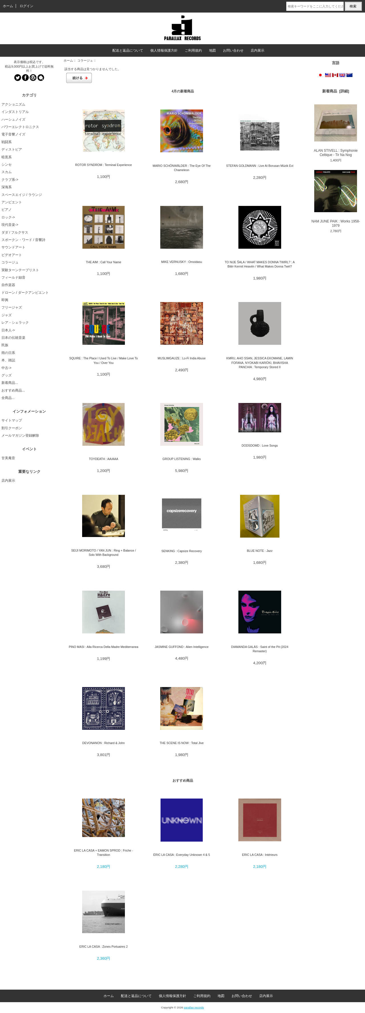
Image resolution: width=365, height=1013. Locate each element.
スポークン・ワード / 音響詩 (23, 240)
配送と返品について (127, 50)
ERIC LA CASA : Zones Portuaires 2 (103, 946)
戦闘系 (6, 142)
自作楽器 (8, 285)
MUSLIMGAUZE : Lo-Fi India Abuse (182, 358)
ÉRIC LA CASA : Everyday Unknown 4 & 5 (181, 854)
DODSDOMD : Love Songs (260, 445)
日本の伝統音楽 (13, 338)
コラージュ (85, 60)
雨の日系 (8, 353)
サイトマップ (11, 420)
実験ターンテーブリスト (20, 270)
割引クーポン (11, 428)
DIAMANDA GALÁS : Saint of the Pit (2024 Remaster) (259, 649)
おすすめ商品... (13, 390)
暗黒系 (6, 157)
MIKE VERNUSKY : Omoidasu (181, 262)
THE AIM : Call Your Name (103, 262)
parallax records (194, 1007)
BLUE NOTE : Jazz (260, 550)
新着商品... (9, 383)
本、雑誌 (8, 360)
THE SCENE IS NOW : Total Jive (182, 743)
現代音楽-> (9, 225)
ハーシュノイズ (13, 119)
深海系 (6, 187)
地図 (212, 50)
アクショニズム (13, 104)
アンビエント (11, 202)
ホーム (8, 6)
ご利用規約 (193, 50)
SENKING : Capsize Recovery (181, 551)
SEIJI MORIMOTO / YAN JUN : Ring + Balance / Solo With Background (103, 552)
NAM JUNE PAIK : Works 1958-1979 (335, 199)
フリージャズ (11, 307)
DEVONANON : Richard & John (103, 743)
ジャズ (6, 315)
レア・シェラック (15, 323)
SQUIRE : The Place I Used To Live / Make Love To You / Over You (103, 360)
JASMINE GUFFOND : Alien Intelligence (182, 647)
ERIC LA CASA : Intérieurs (259, 854)
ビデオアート (11, 255)
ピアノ (6, 210)
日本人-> (8, 330)
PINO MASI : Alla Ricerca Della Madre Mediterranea (103, 647)
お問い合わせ (233, 50)
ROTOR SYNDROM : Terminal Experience (103, 165)
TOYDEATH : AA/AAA (103, 459)
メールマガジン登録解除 (20, 435)
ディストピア (11, 149)
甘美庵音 (8, 458)
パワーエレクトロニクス (20, 127)
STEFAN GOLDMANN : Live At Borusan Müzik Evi (259, 165)
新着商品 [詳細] (335, 91)
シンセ (6, 165)
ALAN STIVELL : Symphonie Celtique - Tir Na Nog (336, 130)
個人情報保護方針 (164, 50)
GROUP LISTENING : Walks (182, 459)
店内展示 (257, 50)
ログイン (26, 6)
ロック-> (8, 217)
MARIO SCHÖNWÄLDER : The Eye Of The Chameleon (182, 168)
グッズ (6, 375)
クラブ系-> (9, 180)
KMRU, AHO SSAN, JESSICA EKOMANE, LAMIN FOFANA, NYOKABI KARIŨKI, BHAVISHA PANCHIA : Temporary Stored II (259, 362)
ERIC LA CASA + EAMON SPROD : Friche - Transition (103, 852)
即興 (4, 300)
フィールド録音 (13, 277)
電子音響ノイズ (13, 134)
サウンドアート (13, 247)
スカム (6, 172)
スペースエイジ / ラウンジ (21, 195)
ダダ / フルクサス (14, 232)
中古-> (6, 368)
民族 (4, 345)
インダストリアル (15, 112)
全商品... (8, 398)
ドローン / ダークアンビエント (25, 293)
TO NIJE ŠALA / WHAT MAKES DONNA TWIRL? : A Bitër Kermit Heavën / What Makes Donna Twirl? (260, 264)
